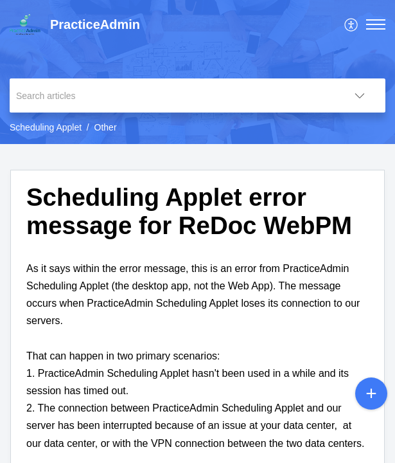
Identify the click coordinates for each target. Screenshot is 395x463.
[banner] (197, 72)
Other (105, 127)
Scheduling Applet (46, 127)
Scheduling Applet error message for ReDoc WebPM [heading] (189, 211)
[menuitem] (351, 24)
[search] (172, 95)
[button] (351, 24)
